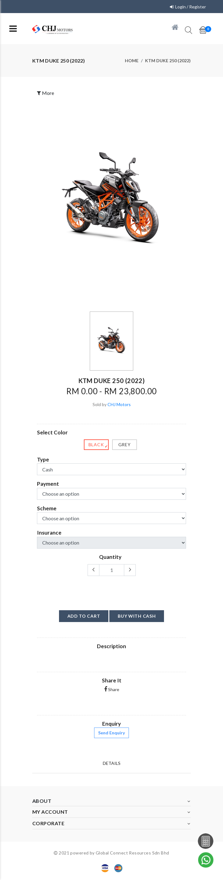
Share (111, 689)
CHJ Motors (119, 404)
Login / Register (190, 6)
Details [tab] (112, 763)
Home (132, 60)
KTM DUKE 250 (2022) (168, 60)
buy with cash (137, 616)
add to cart (83, 616)
